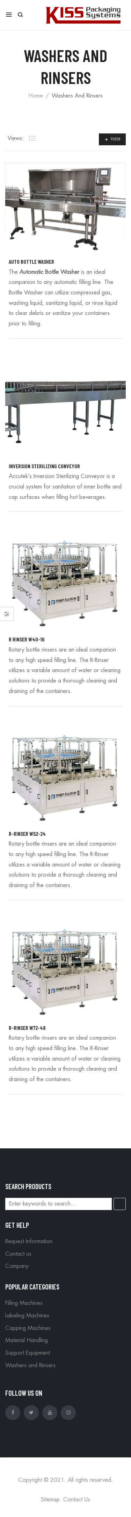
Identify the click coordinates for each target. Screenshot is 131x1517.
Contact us (18, 1254)
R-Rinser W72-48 (27, 1027)
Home (35, 96)
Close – (7, 616)
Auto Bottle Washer (31, 261)
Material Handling (26, 1340)
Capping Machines (28, 1328)
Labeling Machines (27, 1315)
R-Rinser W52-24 (27, 833)
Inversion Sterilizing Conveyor (44, 466)
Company (17, 1266)
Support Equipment (27, 1353)
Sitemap (50, 1499)
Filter (116, 139)
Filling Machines (24, 1303)
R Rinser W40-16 (26, 639)
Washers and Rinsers (30, 1365)
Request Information (28, 1241)
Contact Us (76, 1499)
